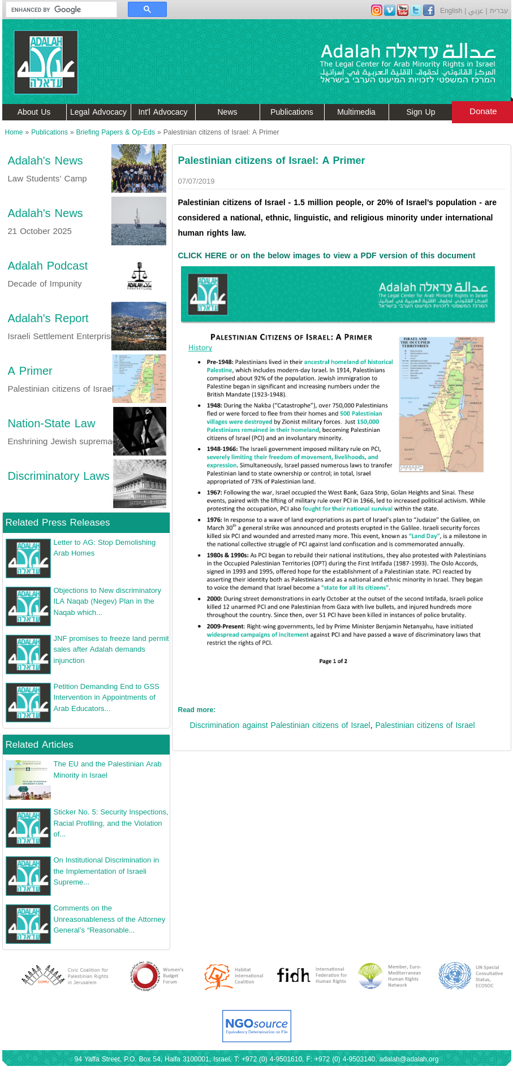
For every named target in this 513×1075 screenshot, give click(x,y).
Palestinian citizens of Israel (425, 725)
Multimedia (356, 112)
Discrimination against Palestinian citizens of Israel (280, 725)
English (451, 11)
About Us (34, 112)
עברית (499, 11)
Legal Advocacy (98, 112)
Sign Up (421, 112)
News (227, 112)
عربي (475, 11)
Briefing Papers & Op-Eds (115, 132)
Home (14, 132)
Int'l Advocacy (162, 112)
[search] (56, 10)
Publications (291, 112)
